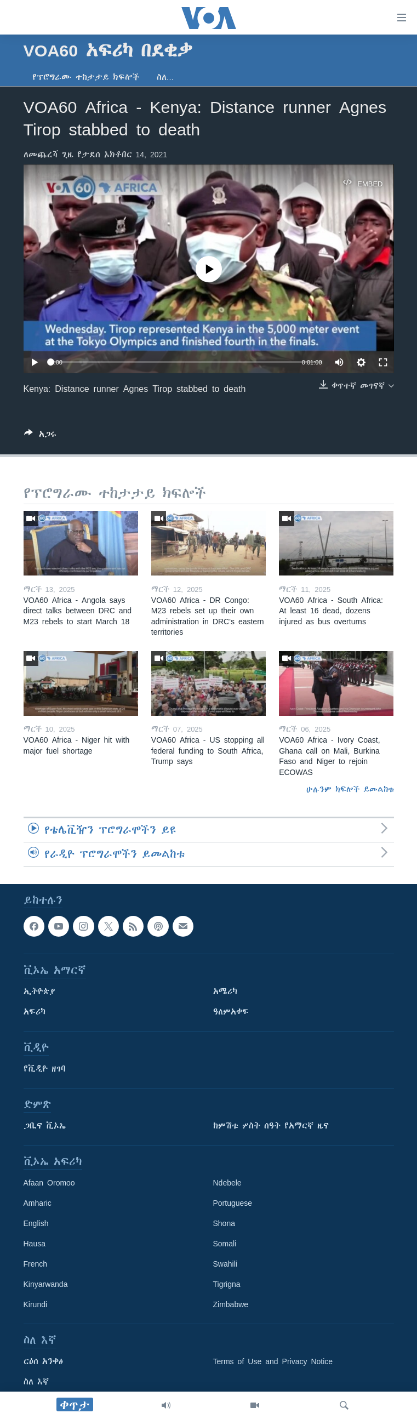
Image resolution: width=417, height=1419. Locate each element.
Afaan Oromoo (49, 1183)
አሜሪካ (225, 992)
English (36, 1224)
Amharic (38, 1204)
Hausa (34, 1244)
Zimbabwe (231, 1305)
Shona (224, 1224)
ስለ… (165, 77)
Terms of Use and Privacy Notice (273, 1362)
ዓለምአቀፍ (231, 1012)
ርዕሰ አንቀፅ (43, 1362)
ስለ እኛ (36, 1382)
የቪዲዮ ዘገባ (45, 1069)
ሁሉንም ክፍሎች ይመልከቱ (350, 789)
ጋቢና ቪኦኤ (45, 1126)
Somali (225, 1244)
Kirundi (36, 1305)
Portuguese (233, 1204)
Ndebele (227, 1183)
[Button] (40, 436)
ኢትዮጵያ (39, 992)
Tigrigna (227, 1285)
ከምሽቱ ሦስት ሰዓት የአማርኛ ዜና (271, 1126)
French (36, 1264)
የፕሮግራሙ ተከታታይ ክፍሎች (85, 77)
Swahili (225, 1264)
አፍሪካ (34, 1012)
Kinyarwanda (46, 1285)
